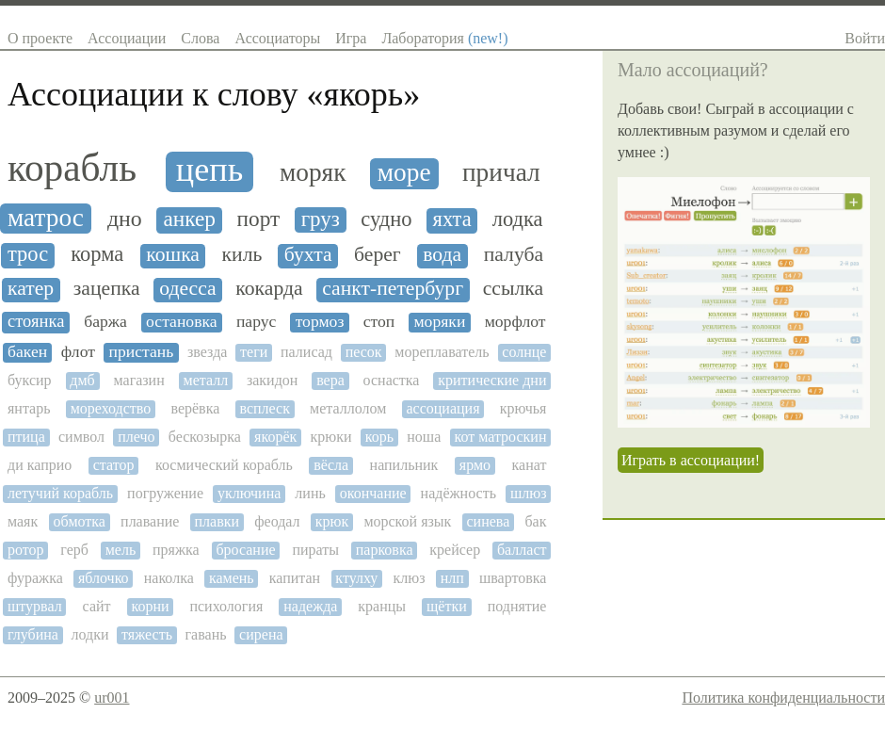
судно (386, 219)
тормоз (320, 322)
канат (529, 465)
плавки (217, 521)
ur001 (111, 697)
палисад (306, 352)
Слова (200, 38)
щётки (446, 606)
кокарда (268, 289)
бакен (27, 352)
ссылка (513, 289)
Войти (865, 38)
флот (78, 352)
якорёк (275, 437)
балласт (522, 550)
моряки (439, 322)
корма (97, 254)
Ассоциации (127, 38)
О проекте (40, 38)
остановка (181, 322)
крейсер (454, 550)
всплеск (264, 408)
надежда (310, 606)
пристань (141, 352)
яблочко (103, 578)
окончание (373, 493)
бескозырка (205, 437)
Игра (350, 38)
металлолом (348, 408)
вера (330, 380)
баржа (105, 322)
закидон (272, 380)
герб (74, 550)
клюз (409, 578)
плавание (150, 521)
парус (256, 322)
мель (121, 550)
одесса (187, 289)
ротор (26, 550)
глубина (33, 634)
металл (206, 380)
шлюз (528, 493)
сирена (260, 634)
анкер (189, 219)
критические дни (492, 380)
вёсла (331, 465)
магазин (139, 380)
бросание (245, 550)
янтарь (29, 408)
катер (31, 289)
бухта (308, 255)
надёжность (458, 493)
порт (259, 219)
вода (442, 255)
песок (364, 352)
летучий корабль (60, 493)
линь (310, 493)
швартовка (513, 578)
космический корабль (224, 465)
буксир (30, 380)
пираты (315, 550)
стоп (379, 322)
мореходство (111, 408)
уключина (249, 493)
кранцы (382, 606)
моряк (313, 172)
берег (377, 255)
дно (124, 218)
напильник (404, 465)
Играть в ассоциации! (690, 460)
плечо (136, 437)
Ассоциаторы (277, 38)
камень (231, 578)
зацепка (106, 289)
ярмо (475, 465)
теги (253, 352)
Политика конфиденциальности (783, 697)
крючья (523, 408)
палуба (513, 255)
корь (379, 437)
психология (226, 606)
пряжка (176, 550)
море (404, 172)
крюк (332, 521)
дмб (82, 380)
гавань (206, 634)
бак (535, 521)
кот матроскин (500, 437)
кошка (173, 255)
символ (81, 437)
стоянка (36, 321)
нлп (452, 578)
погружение (165, 493)
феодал (276, 521)
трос (28, 254)
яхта (452, 219)
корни (150, 606)
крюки (331, 437)
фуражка (35, 578)
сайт (97, 606)
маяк (23, 521)
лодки (89, 634)
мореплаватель (441, 352)
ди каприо (40, 465)
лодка (517, 219)
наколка (169, 578)
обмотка (79, 521)
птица (26, 437)
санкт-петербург (392, 289)
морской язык (407, 521)
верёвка (194, 408)
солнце (524, 352)
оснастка (391, 380)
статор (114, 465)
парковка (384, 550)
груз (320, 219)
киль (242, 255)
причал (501, 172)
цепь (209, 170)
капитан (294, 578)
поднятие (517, 606)
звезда (207, 352)
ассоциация (442, 408)
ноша (424, 437)
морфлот (515, 322)
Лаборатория (444, 38)
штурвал (35, 606)
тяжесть (146, 634)
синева (487, 521)
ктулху (356, 578)
